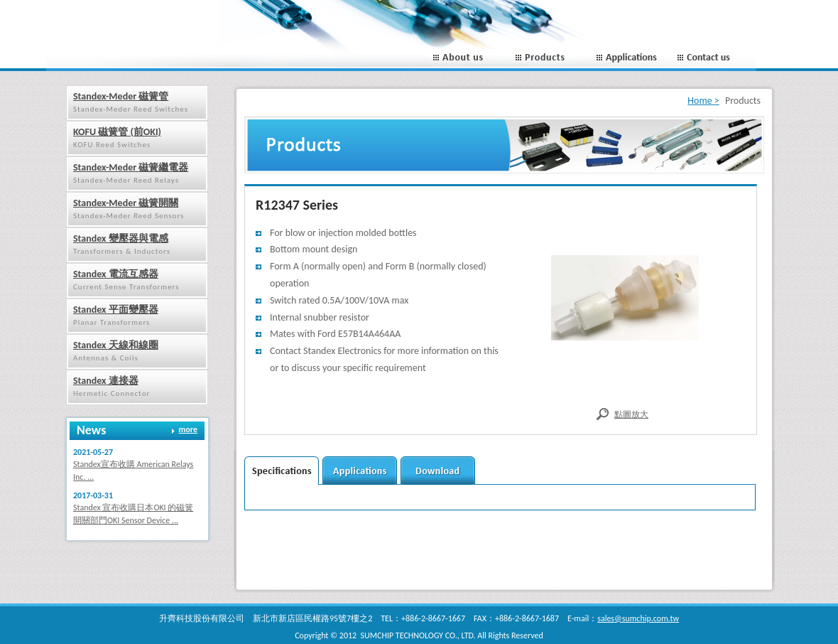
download (438, 470)
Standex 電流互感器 (115, 274)
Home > (703, 101)
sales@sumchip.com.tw (638, 618)
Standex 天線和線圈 (115, 345)
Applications (634, 58)
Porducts (552, 58)
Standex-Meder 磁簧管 (120, 96)
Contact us (715, 58)
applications (359, 470)
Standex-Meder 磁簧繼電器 (130, 167)
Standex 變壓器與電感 (120, 238)
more (188, 429)
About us (470, 58)
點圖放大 (631, 414)
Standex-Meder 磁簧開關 (125, 203)
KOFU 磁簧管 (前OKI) (117, 132)
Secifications (281, 470)
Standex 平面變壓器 (115, 310)
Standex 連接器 (105, 381)
